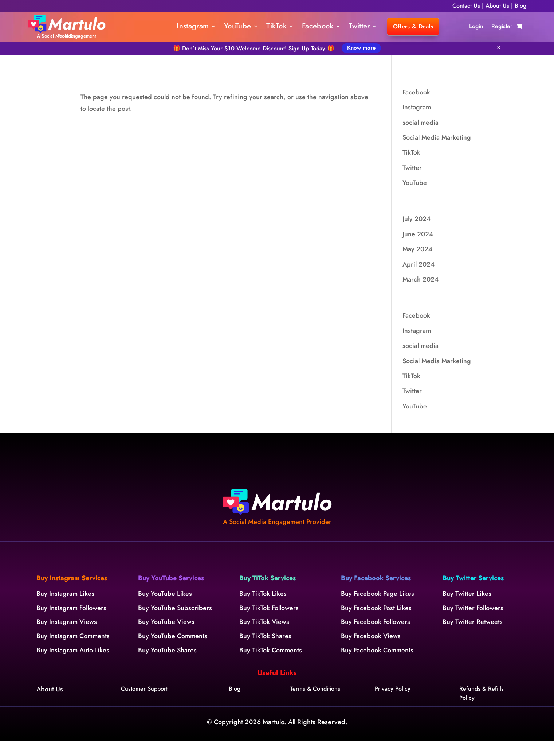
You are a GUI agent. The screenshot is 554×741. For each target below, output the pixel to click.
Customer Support (144, 688)
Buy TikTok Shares (265, 636)
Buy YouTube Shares (167, 650)
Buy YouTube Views (166, 621)
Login (476, 27)
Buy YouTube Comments (172, 636)
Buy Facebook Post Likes (376, 608)
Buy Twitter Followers (473, 608)
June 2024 (417, 234)
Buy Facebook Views (371, 636)
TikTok (276, 27)
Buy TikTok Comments (270, 650)
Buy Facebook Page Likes (377, 593)
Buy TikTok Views (264, 621)
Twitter (359, 27)
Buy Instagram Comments (73, 636)
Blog (520, 5)
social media (420, 122)
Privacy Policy (392, 688)
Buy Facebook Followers (375, 621)
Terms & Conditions (315, 688)
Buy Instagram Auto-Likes (72, 650)
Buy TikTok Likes (263, 593)
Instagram (193, 27)
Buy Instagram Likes (65, 593)
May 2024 (417, 249)
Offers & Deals (413, 26)
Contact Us (466, 5)
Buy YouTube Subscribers (175, 608)
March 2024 (420, 279)
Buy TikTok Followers (269, 608)
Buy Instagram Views (66, 621)
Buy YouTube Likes (165, 593)
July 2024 (416, 219)
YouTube (237, 27)
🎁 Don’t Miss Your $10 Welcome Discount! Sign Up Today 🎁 (253, 48)
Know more (361, 48)
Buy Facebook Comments (377, 650)
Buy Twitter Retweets (473, 621)
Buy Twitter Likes (467, 593)
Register (501, 27)
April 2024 (418, 264)
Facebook (317, 27)
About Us (498, 5)
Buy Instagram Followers (71, 608)
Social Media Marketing (436, 137)
